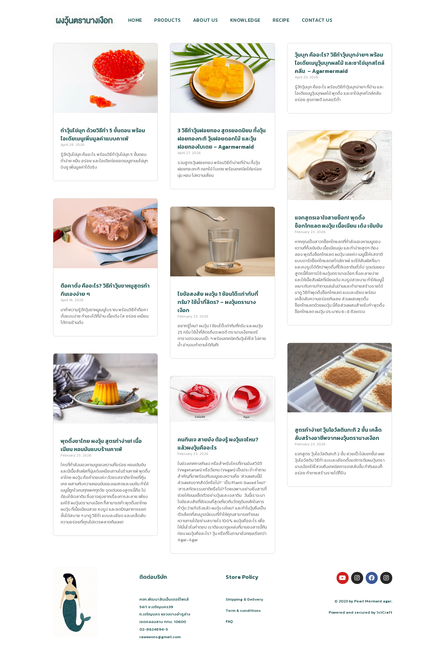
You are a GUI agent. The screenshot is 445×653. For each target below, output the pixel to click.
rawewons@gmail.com (160, 637)
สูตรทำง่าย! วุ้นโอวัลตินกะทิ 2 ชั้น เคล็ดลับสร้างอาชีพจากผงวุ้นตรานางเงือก (338, 434)
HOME (135, 20)
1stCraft (384, 612)
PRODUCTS (167, 20)
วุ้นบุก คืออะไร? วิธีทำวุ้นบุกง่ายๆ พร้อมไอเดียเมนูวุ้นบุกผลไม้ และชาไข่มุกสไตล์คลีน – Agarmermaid (339, 63)
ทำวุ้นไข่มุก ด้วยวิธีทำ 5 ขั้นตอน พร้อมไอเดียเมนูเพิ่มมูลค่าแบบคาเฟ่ (103, 134)
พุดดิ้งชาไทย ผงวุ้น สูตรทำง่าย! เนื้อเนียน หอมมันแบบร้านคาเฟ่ (101, 445)
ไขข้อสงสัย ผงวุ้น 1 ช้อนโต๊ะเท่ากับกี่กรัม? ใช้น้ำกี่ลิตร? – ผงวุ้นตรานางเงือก (218, 302)
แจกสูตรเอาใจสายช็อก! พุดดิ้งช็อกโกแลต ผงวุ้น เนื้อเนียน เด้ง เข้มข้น (339, 222)
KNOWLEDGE (245, 20)
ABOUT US (205, 20)
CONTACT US (317, 20)
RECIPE (281, 20)
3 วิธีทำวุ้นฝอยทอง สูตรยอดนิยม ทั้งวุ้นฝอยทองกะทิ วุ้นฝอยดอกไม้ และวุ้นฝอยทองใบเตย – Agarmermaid (222, 138)
